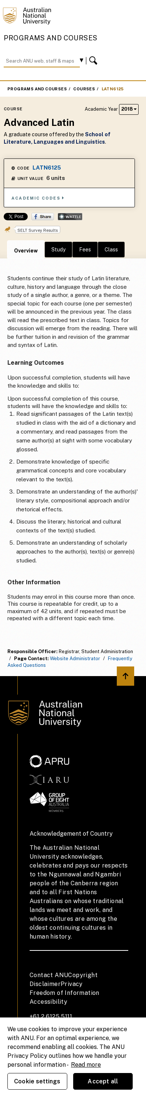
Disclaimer (45, 983)
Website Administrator (75, 658)
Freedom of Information (64, 992)
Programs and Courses (51, 38)
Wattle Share (70, 216)
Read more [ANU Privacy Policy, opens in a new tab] (86, 1064)
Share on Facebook (42, 216)
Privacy (72, 983)
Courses (84, 89)
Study (58, 250)
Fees (85, 250)
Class (111, 250)
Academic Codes (38, 197)
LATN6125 (113, 89)
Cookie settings (37, 1081)
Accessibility (48, 1001)
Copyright (83, 975)
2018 (128, 109)
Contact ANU (49, 975)
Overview (26, 251)
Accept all (103, 1081)
